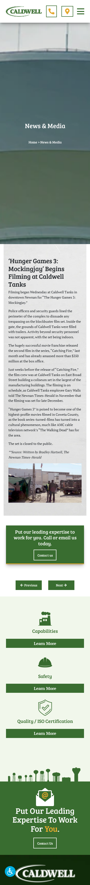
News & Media (51, 142)
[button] (10, 871)
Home (33, 142)
